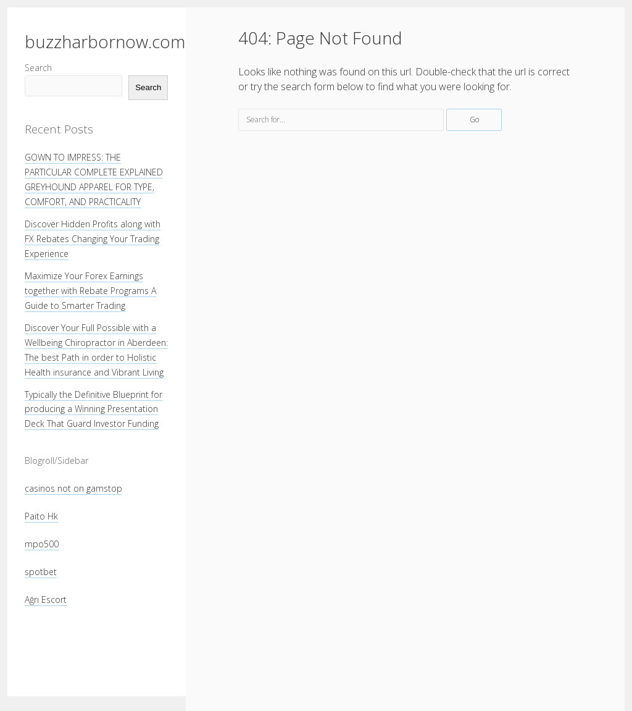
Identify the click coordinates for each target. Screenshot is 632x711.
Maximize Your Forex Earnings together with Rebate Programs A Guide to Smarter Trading (90, 290)
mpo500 (42, 544)
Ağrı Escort (46, 599)
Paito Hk (41, 516)
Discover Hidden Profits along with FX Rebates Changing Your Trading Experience (92, 238)
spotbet (41, 572)
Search (38, 68)
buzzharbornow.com (105, 41)
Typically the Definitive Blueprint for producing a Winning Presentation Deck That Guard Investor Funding (93, 409)
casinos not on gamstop (73, 488)
